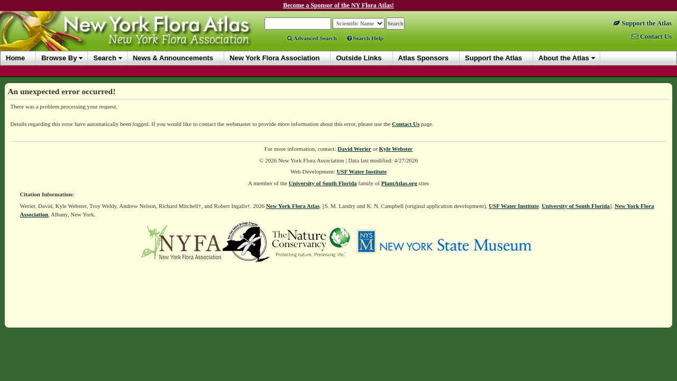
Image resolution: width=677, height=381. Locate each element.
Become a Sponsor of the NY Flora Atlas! (338, 5)
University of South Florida (323, 183)
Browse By (59, 58)
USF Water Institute (362, 171)
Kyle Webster (396, 149)
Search (104, 58)
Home (15, 58)
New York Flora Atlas (292, 206)
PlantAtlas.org (399, 183)
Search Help (365, 38)
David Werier (354, 149)
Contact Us (405, 124)
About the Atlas (563, 58)
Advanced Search (312, 38)
